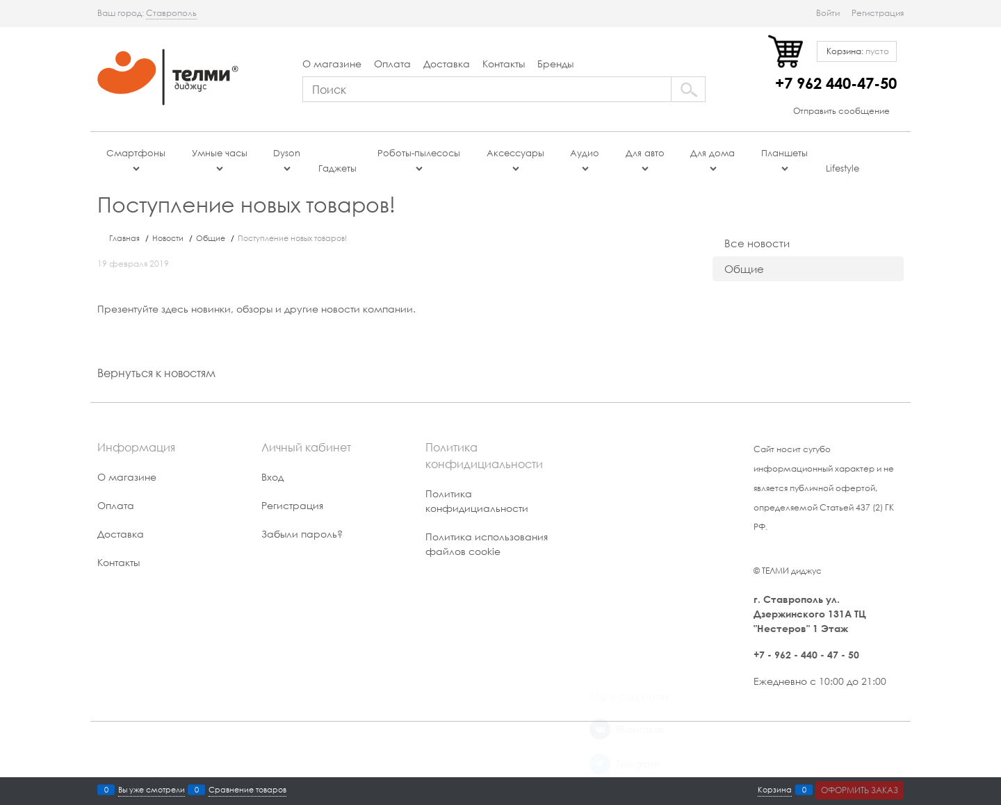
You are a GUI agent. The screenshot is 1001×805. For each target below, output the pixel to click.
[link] (171, 13)
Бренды (555, 63)
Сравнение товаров (247, 789)
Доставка (446, 63)
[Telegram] (599, 514)
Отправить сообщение (841, 111)
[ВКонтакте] (599, 480)
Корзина (775, 789)
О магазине (331, 63)
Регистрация (878, 13)
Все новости (757, 243)
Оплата (392, 63)
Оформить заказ (859, 790)
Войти (828, 13)
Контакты (503, 63)
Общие (744, 269)
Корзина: (856, 51)
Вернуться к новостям (156, 372)
